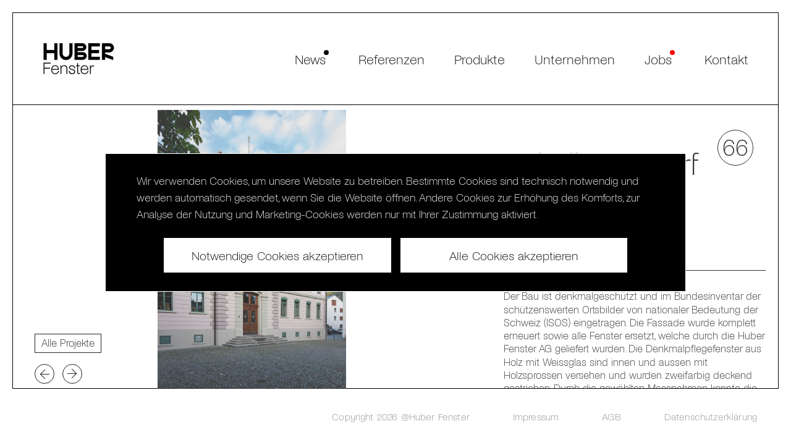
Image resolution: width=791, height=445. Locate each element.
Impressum (536, 416)
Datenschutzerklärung (710, 416)
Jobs (658, 59)
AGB (611, 416)
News (310, 59)
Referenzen (391, 59)
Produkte (479, 59)
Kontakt (726, 59)
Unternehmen (575, 59)
